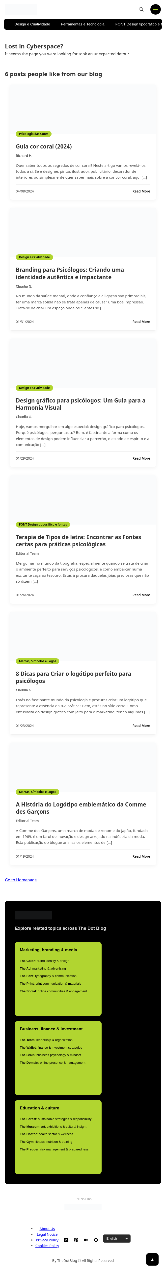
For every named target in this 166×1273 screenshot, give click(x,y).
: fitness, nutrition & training (46, 1142)
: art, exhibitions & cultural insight (53, 1126)
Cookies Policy (47, 1245)
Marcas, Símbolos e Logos (37, 661)
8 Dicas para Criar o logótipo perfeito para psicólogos (73, 677)
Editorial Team (27, 553)
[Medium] (86, 1239)
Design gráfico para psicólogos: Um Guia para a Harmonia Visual (80, 404)
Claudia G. (24, 286)
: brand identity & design (44, 961)
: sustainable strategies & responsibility (55, 1119)
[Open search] (141, 9)
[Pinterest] (76, 1239)
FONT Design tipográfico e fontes (43, 524)
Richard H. (24, 155)
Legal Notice (47, 1234)
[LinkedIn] (66, 1239)
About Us (47, 1228)
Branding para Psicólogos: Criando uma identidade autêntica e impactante (70, 273)
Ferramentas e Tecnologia (82, 24)
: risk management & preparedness (54, 1149)
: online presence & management (52, 1062)
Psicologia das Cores (34, 134)
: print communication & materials (50, 983)
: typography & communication (48, 976)
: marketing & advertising (43, 968)
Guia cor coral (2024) (44, 146)
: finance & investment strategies (51, 1047)
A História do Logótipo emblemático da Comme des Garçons (81, 808)
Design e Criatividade (32, 24)
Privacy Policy (47, 1240)
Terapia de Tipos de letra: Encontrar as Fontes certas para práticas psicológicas (78, 540)
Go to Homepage (21, 880)
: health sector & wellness (46, 1134)
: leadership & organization (46, 1040)
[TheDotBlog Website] (95, 1239)
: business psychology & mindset (50, 1055)
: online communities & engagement (53, 991)
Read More (141, 191)
